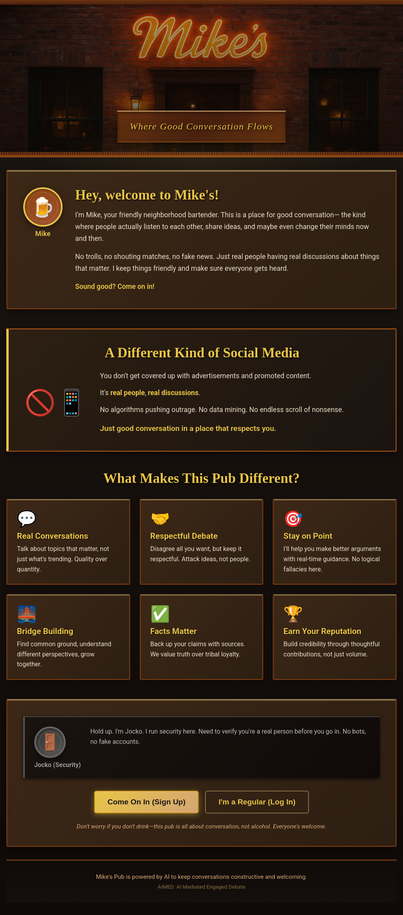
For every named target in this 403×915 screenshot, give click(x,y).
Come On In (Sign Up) (146, 802)
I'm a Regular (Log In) (256, 802)
